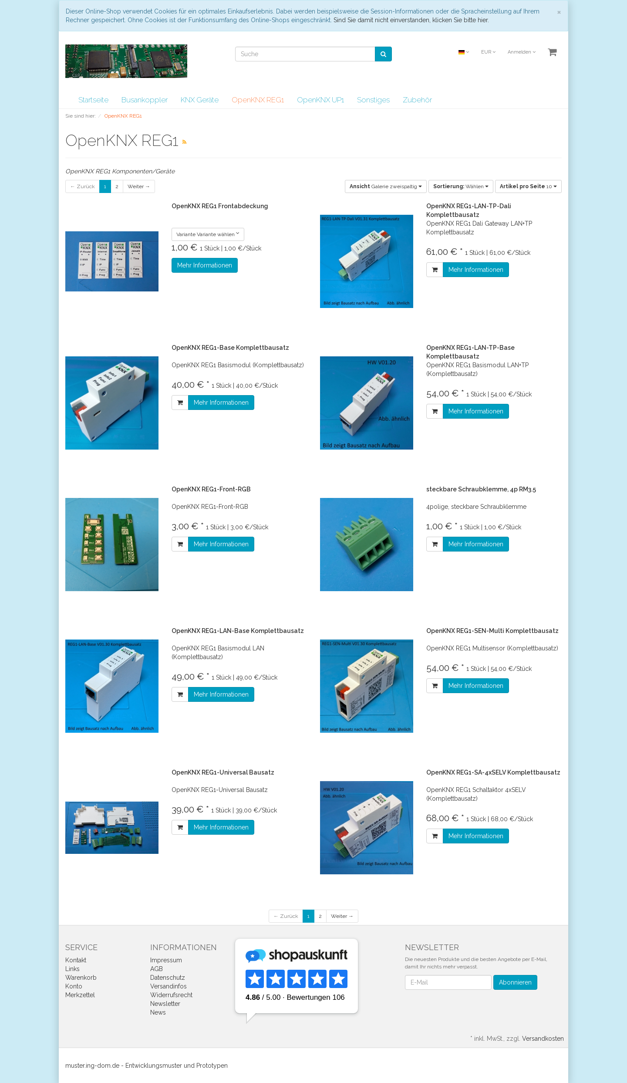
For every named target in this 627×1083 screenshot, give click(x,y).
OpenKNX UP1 (320, 99)
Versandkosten (543, 1038)
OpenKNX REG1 (258, 99)
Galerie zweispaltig (386, 186)
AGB (156, 968)
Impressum (166, 960)
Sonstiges (373, 99)
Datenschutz (167, 977)
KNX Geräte (200, 99)
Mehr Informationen (204, 265)
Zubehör (417, 99)
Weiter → (139, 186)
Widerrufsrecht (171, 995)
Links (72, 968)
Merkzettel (80, 995)
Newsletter (165, 1003)
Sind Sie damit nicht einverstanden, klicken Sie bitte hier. (411, 20)
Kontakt (75, 960)
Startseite (93, 99)
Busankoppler (144, 99)
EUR (488, 52)
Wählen (461, 186)
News (158, 1012)
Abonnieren (515, 982)
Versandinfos (168, 986)
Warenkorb (81, 977)
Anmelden (522, 52)
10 (528, 186)
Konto (73, 986)
